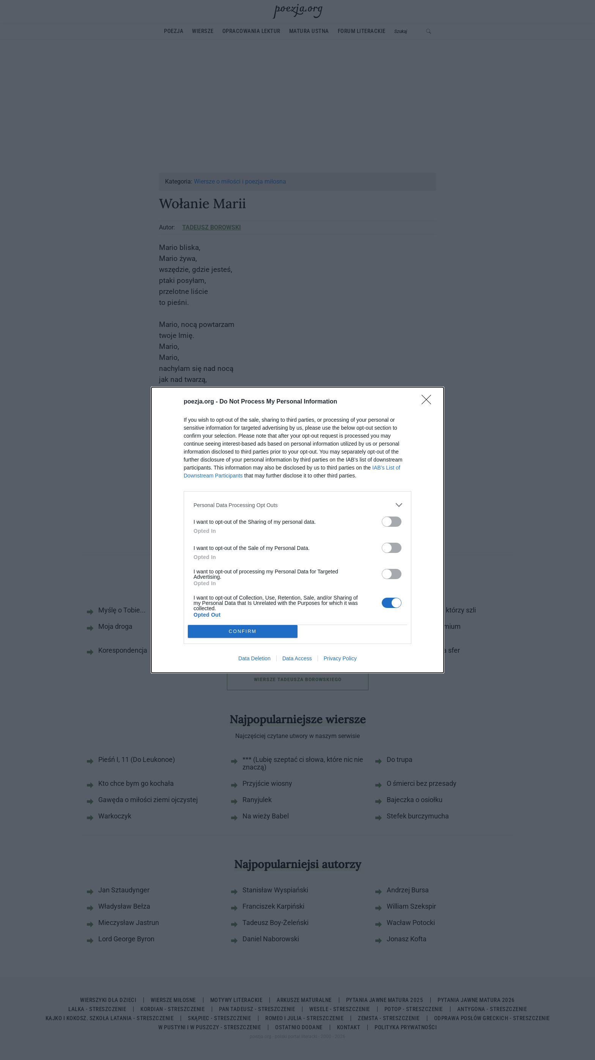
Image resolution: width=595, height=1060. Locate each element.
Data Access (297, 658)
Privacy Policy (340, 658)
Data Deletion (254, 658)
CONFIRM (242, 631)
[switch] (391, 522)
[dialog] (297, 530)
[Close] (429, 402)
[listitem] (297, 505)
